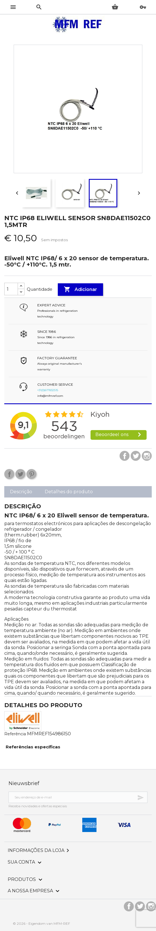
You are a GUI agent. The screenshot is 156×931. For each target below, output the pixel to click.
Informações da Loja (39, 850)
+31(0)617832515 (47, 390)
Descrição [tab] (21, 491)
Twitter (136, 456)
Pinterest (31, 474)
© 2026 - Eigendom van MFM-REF (41, 923)
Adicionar (80, 289)
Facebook (125, 456)
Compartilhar (9, 474)
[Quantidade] (11, 289)
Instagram (147, 456)
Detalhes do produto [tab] (69, 491)
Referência (15, 733)
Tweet (20, 474)
